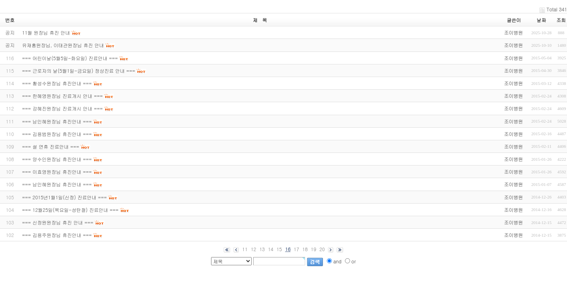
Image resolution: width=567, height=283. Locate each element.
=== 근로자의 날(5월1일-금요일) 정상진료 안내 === (78, 70)
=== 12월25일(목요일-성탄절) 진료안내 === (70, 209)
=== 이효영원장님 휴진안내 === (57, 171)
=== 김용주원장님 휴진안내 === (57, 235)
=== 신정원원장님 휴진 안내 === (57, 222)
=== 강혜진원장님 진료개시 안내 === (62, 108)
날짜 (541, 20)
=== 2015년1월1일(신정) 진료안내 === (64, 197)
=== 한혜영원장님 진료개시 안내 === (62, 95)
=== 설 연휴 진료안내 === (50, 146)
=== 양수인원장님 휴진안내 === (57, 159)
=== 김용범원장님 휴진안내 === (57, 133)
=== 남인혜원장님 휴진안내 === (57, 121)
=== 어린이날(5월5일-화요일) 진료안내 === (70, 58)
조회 (561, 20)
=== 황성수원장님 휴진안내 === (57, 83)
